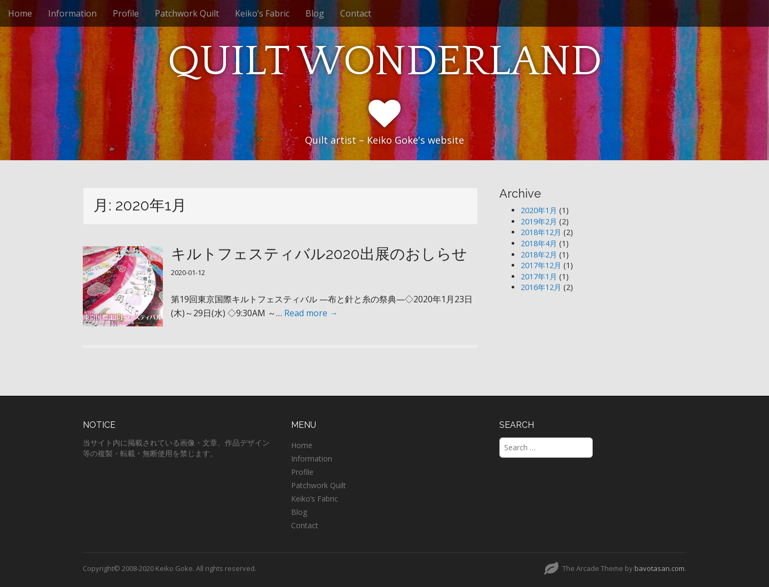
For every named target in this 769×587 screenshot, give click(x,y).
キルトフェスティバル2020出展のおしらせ (319, 254)
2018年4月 (539, 243)
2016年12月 (541, 287)
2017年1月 (539, 276)
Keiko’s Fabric (262, 13)
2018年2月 (539, 254)
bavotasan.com (659, 568)
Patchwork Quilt (187, 13)
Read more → (311, 313)
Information (72, 13)
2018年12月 (541, 232)
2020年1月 (539, 210)
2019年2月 (539, 221)
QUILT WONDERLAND (385, 61)
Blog (314, 13)
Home (20, 13)
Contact (355, 13)
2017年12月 (541, 265)
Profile (126, 13)
